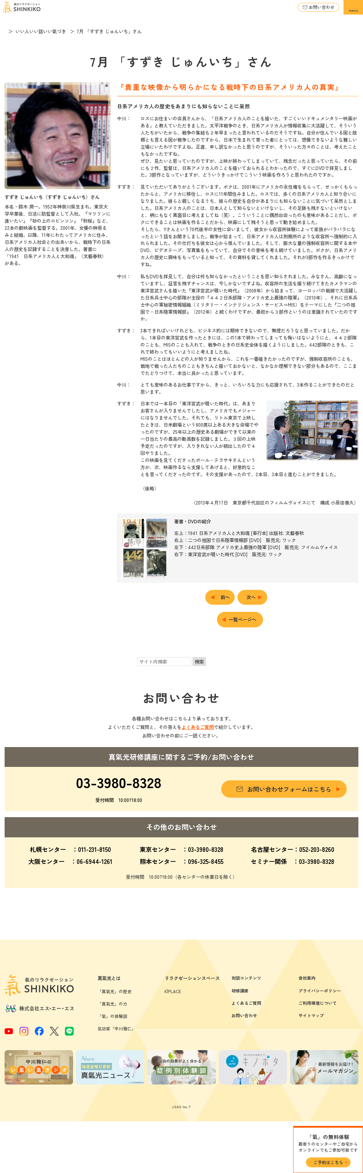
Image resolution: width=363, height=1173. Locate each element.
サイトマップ (311, 1067)
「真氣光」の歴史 (114, 1043)
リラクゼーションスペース (192, 1030)
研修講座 (239, 1042)
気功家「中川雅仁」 (116, 1080)
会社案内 (306, 1030)
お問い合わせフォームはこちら (289, 789)
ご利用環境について (317, 1055)
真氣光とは (109, 1030)
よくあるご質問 (198, 727)
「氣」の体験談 (112, 1068)
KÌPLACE (172, 1043)
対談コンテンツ (246, 1030)
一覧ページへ (242, 619)
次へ (251, 597)
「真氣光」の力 (112, 1055)
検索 (199, 661)
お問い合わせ (321, 7)
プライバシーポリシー (319, 1042)
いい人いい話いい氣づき (50, 31)
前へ (225, 597)
